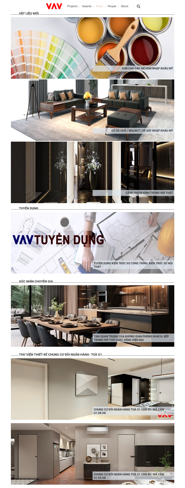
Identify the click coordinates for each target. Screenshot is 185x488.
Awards (86, 6)
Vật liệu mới (29, 13)
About (124, 6)
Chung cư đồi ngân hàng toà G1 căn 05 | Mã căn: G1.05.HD (129, 476)
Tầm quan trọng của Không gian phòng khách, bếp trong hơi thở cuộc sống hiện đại (131, 338)
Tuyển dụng (28, 208)
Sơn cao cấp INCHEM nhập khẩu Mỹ (147, 68)
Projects (72, 6)
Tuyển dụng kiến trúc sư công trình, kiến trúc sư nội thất (133, 265)
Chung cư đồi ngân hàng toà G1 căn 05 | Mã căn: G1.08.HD (129, 411)
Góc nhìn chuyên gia (36, 281)
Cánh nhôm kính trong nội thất (149, 193)
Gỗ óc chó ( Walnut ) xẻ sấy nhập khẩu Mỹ (142, 130)
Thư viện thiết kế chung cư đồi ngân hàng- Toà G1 (60, 354)
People (112, 6)
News (99, 6)
